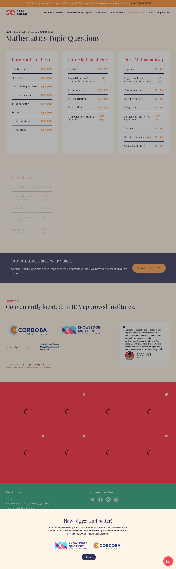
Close (88, 557)
